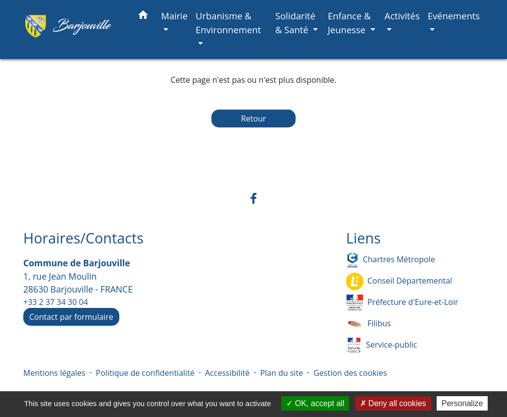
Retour (253, 118)
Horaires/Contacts (83, 238)
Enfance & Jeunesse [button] (349, 22)
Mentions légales (54, 372)
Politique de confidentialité (145, 372)
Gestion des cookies (350, 372)
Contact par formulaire (71, 316)
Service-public (381, 345)
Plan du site (281, 372)
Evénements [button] (454, 15)
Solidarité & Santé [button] (295, 22)
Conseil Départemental (399, 281)
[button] (143, 16)
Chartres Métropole (390, 260)
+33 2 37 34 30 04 (55, 302)
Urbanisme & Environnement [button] (228, 22)
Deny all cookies (393, 403)
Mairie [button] (174, 15)
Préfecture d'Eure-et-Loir (402, 302)
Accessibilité (227, 372)
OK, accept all (315, 403)
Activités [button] (402, 15)
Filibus (368, 324)
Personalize (462, 403)
